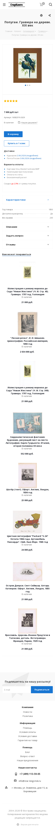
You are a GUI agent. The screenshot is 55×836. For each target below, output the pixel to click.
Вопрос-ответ (27, 756)
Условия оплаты (27, 731)
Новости (27, 711)
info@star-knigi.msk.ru (30, 780)
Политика (27, 716)
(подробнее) (32, 155)
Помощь (27, 727)
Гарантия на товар (27, 740)
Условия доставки (27, 736)
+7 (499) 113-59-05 (30, 774)
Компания (27, 707)
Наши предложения (27, 760)
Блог (27, 752)
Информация (27, 723)
